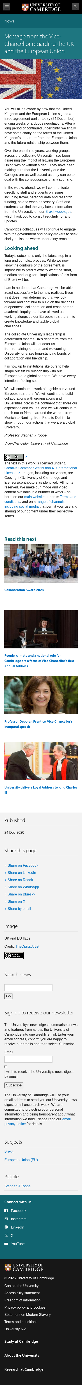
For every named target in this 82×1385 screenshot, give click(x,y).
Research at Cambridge (23, 1369)
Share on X (16, 901)
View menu (6, 6)
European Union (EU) (21, 1160)
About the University (21, 1355)
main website (34, 497)
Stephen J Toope (17, 1186)
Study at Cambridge (21, 1341)
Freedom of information (22, 1300)
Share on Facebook (23, 865)
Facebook (18, 1211)
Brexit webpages (58, 211)
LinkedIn (17, 1227)
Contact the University (21, 1286)
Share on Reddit (20, 880)
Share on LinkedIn (22, 873)
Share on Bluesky (21, 894)
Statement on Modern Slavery (27, 1314)
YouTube (18, 1244)
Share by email (19, 909)
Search (75, 6)
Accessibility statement (22, 1293)
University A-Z (15, 1329)
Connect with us (17, 1201)
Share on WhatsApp (23, 887)
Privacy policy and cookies (24, 1307)
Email (8, 1052)
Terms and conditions (20, 1322)
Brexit (8, 1151)
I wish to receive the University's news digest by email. (38, 1074)
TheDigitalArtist (27, 946)
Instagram (18, 1219)
